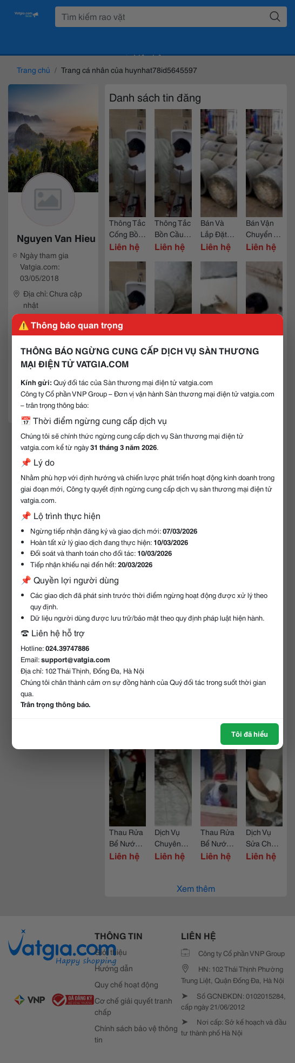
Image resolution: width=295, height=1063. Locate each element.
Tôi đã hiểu (249, 733)
